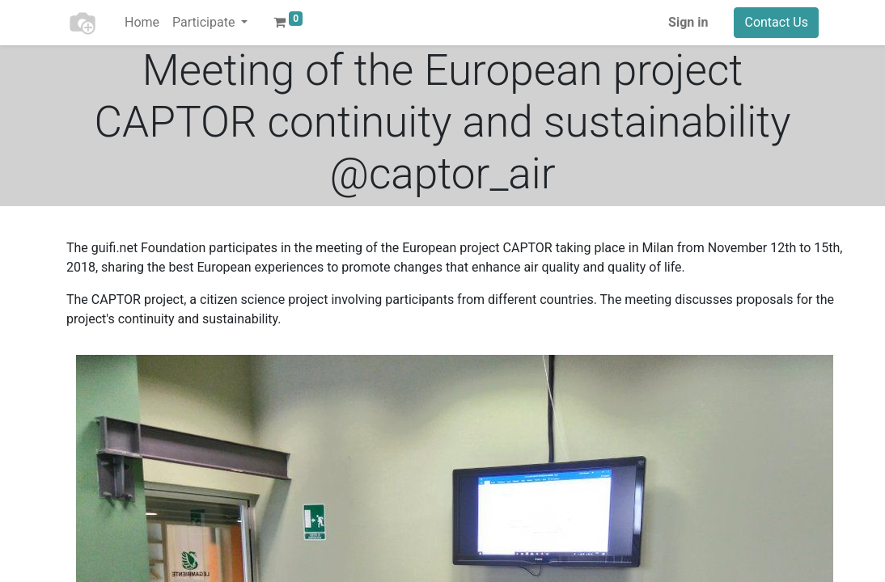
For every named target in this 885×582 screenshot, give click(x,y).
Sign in (688, 22)
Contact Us (776, 22)
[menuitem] (142, 22)
